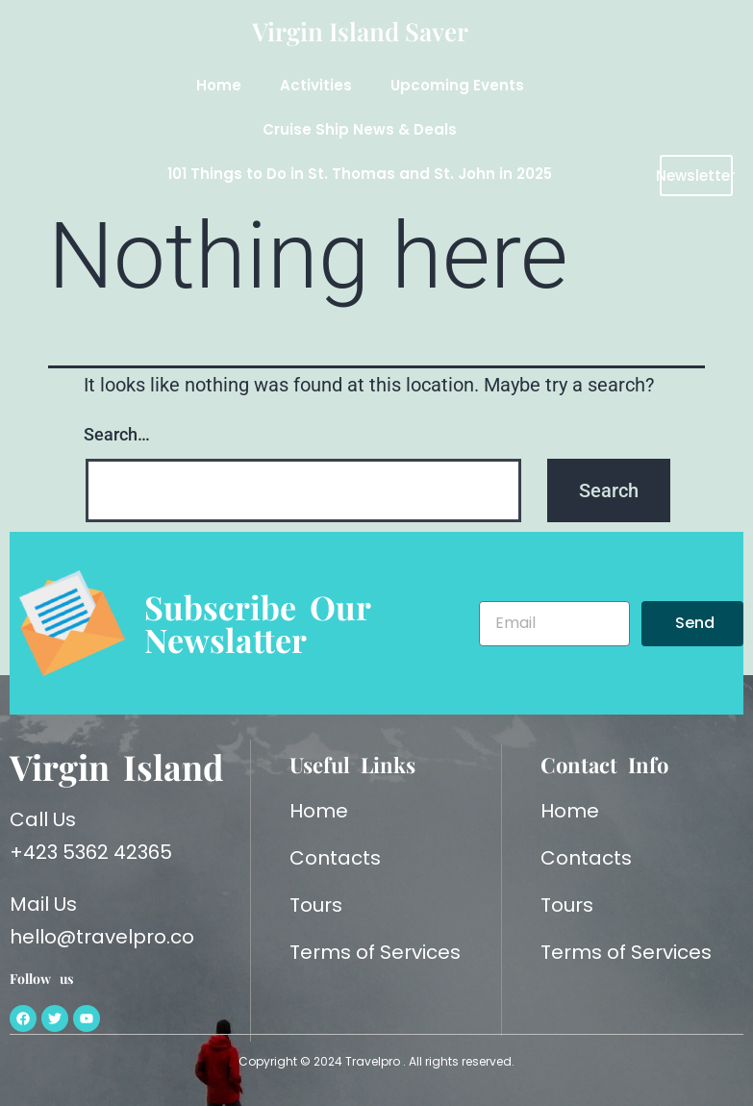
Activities (316, 85)
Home (218, 85)
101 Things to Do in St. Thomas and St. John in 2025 (359, 173)
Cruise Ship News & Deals (360, 129)
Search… (117, 434)
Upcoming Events (457, 85)
